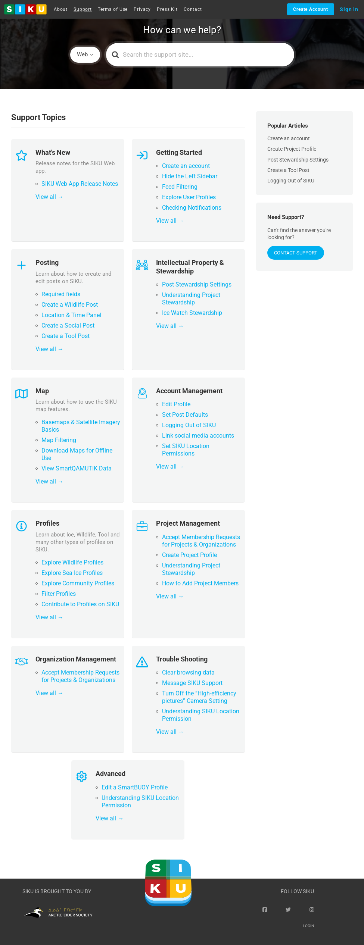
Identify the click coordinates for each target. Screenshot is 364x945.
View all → (49, 196)
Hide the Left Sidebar (189, 176)
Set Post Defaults (185, 414)
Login (308, 926)
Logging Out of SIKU (189, 425)
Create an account (186, 165)
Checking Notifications (191, 207)
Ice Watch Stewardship (192, 312)
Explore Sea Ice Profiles (72, 572)
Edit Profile (176, 404)
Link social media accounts (198, 435)
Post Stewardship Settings (196, 284)
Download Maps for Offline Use (76, 454)
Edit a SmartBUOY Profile (135, 787)
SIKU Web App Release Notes (79, 183)
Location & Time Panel (71, 315)
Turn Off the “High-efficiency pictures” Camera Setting (199, 697)
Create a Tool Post (65, 335)
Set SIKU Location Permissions (185, 449)
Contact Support (295, 253)
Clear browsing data (188, 672)
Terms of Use (113, 9)
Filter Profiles (58, 593)
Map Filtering (58, 440)
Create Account (310, 9)
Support (83, 9)
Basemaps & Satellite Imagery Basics (80, 426)
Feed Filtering (179, 186)
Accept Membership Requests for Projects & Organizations (201, 540)
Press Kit (167, 9)
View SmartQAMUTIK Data (76, 468)
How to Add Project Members (200, 583)
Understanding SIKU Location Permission (200, 715)
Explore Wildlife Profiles (72, 562)
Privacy (142, 9)
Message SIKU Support (192, 682)
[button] (25, 9)
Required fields (60, 294)
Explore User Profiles (189, 197)
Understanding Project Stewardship (191, 298)
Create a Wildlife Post (69, 304)
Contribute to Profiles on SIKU (80, 604)
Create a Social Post (67, 325)
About (61, 9)
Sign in (349, 9)
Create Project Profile (189, 554)
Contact (193, 9)
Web (82, 54)
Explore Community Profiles (77, 583)
